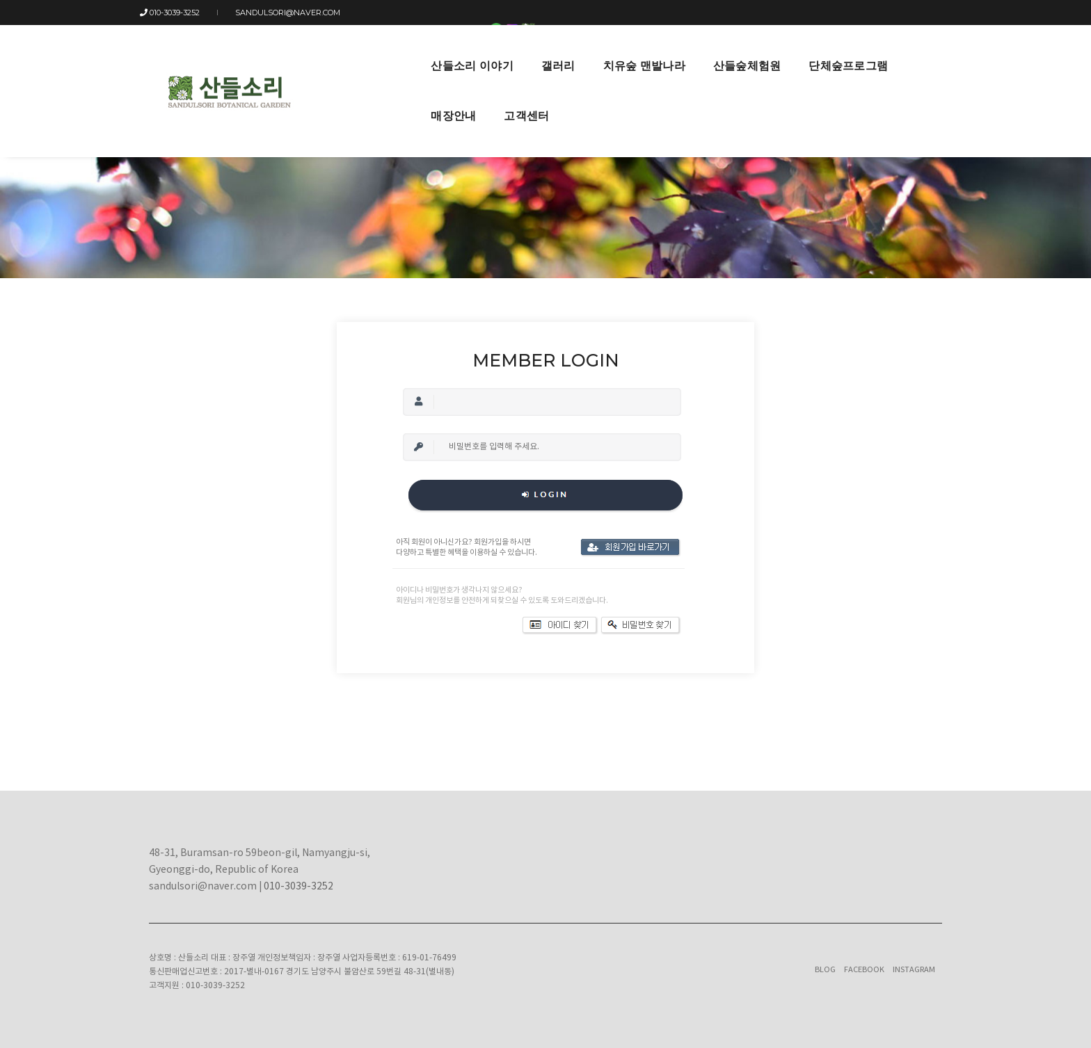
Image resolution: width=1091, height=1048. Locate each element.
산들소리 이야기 (339, 50)
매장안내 (806, 50)
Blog (825, 969)
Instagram (914, 969)
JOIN (859, 12)
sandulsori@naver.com (281, 12)
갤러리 (425, 50)
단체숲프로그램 (716, 50)
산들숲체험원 (614, 50)
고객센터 (879, 50)
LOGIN (828, 12)
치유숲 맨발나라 (511, 50)
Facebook (864, 969)
